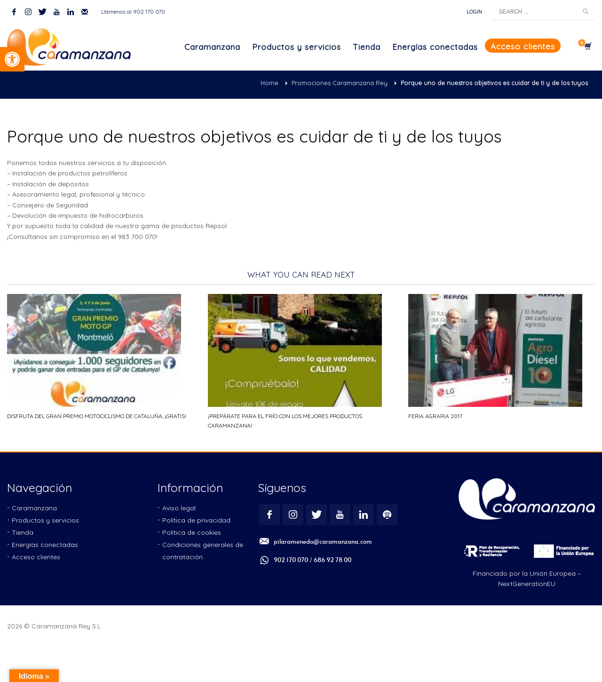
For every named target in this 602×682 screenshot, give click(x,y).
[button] (12, 59)
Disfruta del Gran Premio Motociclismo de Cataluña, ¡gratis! (96, 416)
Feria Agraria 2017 (435, 416)
